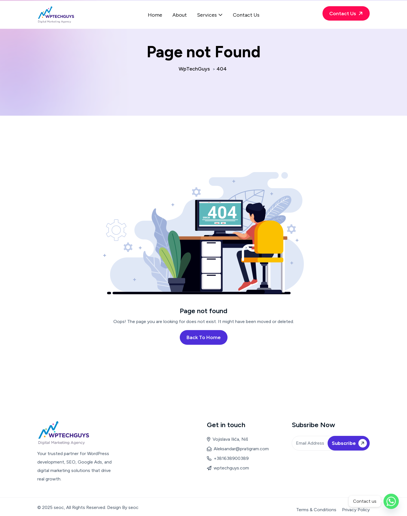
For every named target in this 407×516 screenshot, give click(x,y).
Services (207, 15)
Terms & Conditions (316, 509)
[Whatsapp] (391, 501)
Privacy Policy (356, 509)
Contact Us (246, 15)
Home (155, 15)
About (179, 15)
